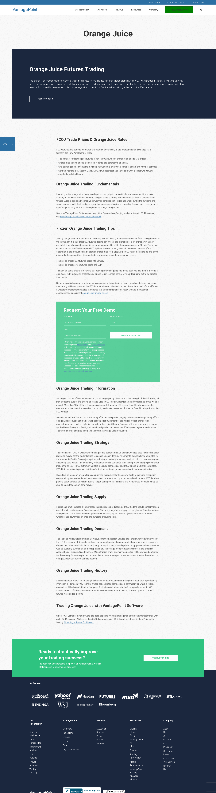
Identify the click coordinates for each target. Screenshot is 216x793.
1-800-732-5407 (154, 2)
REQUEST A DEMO (45, 99)
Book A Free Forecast (175, 2)
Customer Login (197, 2)
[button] (201, 10)
